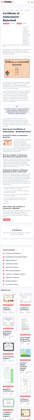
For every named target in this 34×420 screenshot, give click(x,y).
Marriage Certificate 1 (11, 281)
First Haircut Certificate (12, 284)
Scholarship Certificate (12, 263)
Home (4, 10)
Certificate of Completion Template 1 (15, 274)
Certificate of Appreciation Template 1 (7, 333)
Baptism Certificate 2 (11, 260)
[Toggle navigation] (32, 2)
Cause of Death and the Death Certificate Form (25, 339)
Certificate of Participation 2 (13, 253)
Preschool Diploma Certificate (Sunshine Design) (23, 366)
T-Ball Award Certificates (12, 277)
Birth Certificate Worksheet (13, 270)
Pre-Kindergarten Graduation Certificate (16, 256)
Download (6, 219)
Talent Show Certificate (12, 267)
